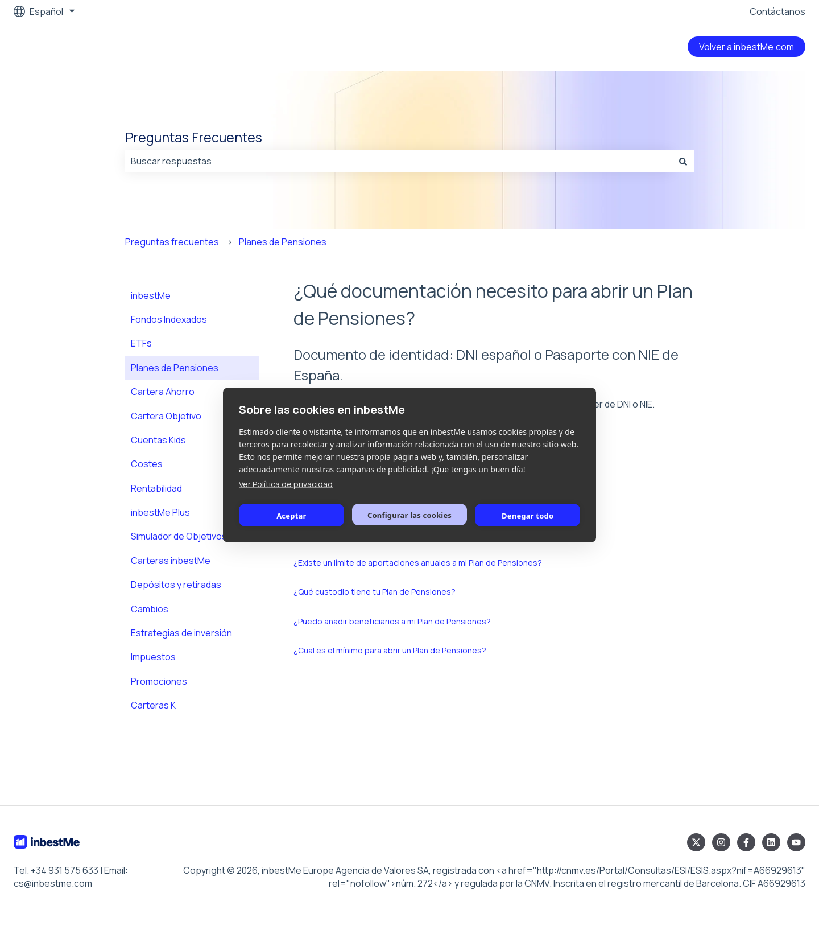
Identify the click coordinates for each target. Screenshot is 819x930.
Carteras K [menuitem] (153, 705)
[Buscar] (683, 161)
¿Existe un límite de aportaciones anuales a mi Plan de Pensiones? (417, 562)
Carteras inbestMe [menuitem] (170, 560)
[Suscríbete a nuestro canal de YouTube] (796, 842)
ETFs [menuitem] (141, 343)
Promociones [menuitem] (159, 681)
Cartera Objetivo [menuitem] (166, 416)
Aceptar (291, 515)
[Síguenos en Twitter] (696, 842)
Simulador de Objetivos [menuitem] (179, 536)
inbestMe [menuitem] (151, 295)
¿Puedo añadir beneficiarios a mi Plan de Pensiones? (392, 621)
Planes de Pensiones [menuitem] (174, 367)
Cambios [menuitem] (149, 609)
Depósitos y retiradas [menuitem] (176, 584)
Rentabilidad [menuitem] (156, 488)
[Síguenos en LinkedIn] (771, 842)
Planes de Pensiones (282, 242)
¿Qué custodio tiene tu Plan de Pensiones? (374, 591)
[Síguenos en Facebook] (746, 842)
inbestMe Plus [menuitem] (160, 512)
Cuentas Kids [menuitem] (158, 440)
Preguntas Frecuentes (193, 137)
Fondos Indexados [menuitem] (169, 319)
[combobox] (398, 161)
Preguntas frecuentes (172, 242)
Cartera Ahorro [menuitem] (163, 391)
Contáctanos (777, 11)
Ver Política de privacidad (286, 484)
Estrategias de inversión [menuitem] (181, 633)
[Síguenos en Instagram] (721, 842)
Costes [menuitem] (147, 464)
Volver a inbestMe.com (746, 46)
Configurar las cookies (409, 514)
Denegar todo (527, 515)
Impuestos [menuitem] (153, 657)
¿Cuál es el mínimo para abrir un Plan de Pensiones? (389, 650)
